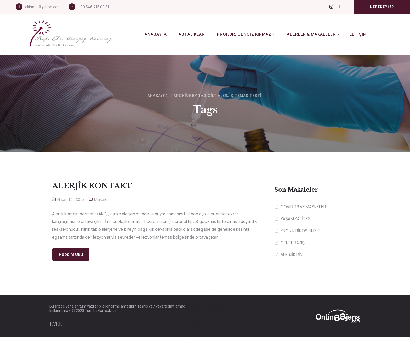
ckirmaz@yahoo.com (43, 6)
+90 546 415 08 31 (93, 6)
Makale (101, 199)
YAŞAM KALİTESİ (296, 219)
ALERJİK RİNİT (293, 254)
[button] (382, 7)
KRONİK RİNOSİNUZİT (301, 231)
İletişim (357, 34)
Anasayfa (156, 34)
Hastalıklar (190, 34)
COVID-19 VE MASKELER (303, 207)
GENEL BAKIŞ (293, 243)
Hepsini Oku (71, 254)
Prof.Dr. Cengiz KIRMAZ (244, 34)
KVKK (56, 323)
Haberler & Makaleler (310, 34)
